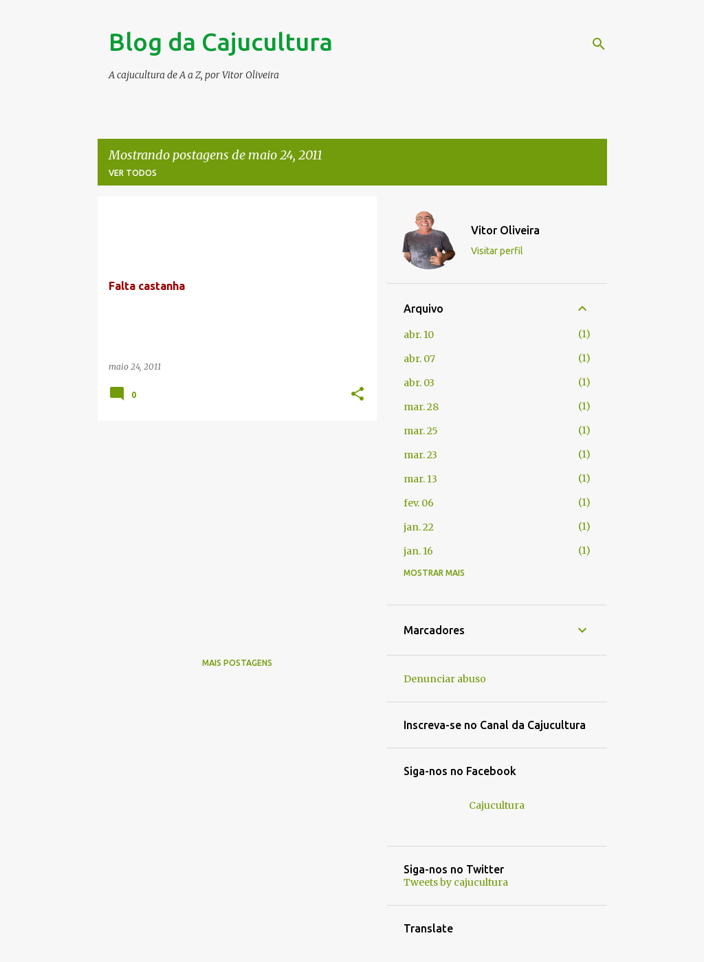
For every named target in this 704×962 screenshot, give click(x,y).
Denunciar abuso (445, 679)
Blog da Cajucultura (221, 41)
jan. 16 (418, 551)
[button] (357, 394)
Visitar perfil (497, 250)
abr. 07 (419, 359)
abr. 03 (419, 383)
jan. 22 (419, 527)
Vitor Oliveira (505, 230)
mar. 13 (420, 479)
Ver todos (133, 172)
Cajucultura (497, 805)
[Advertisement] (232, 527)
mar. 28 (421, 407)
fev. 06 (419, 503)
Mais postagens (237, 662)
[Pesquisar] (599, 43)
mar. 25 (421, 431)
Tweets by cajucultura (456, 882)
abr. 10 (419, 334)
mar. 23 (420, 455)
